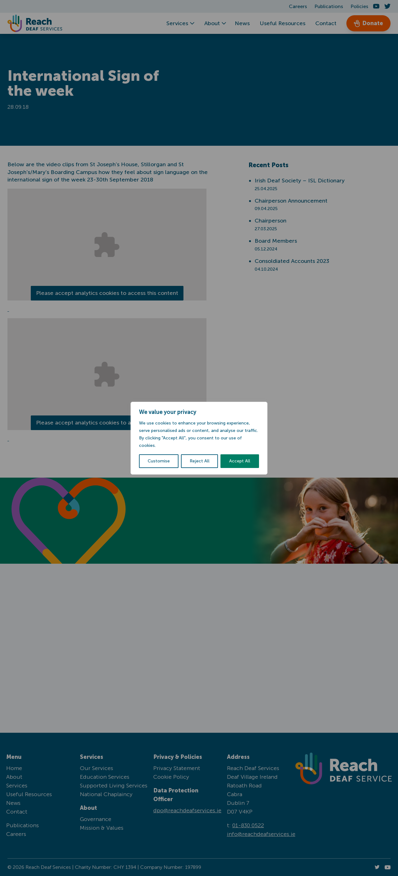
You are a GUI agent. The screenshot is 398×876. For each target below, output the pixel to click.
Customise (159, 461)
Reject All (200, 461)
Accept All (239, 461)
